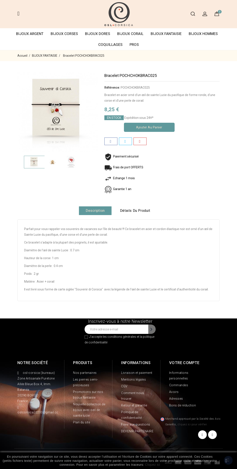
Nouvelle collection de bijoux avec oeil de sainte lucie (89, 410)
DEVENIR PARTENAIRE (137, 431)
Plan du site (81, 422)
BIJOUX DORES (97, 33)
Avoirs (174, 392)
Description (95, 211)
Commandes (178, 385)
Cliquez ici (152, 464)
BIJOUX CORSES (64, 33)
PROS (134, 44)
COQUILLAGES (110, 44)
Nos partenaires (85, 373)
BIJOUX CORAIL (130, 33)
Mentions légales (133, 379)
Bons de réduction (182, 405)
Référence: (112, 87)
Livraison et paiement (136, 373)
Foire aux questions (135, 424)
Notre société (32, 362)
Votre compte (184, 362)
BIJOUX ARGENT (29, 33)
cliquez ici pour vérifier (192, 424)
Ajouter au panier (149, 127)
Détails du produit (135, 211)
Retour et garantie (134, 405)
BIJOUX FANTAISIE (166, 33)
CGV (124, 386)
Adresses (176, 398)
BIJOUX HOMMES (203, 33)
